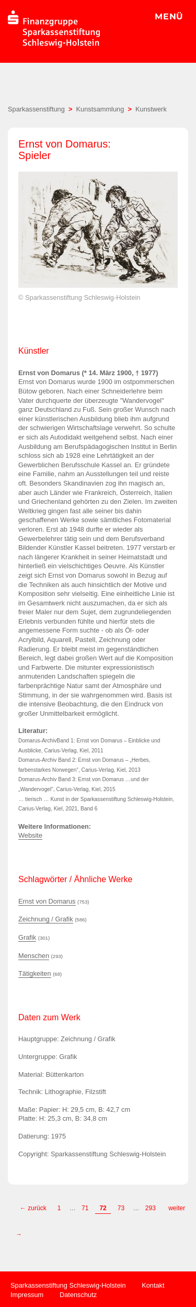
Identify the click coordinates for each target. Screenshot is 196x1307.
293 (151, 1208)
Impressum (26, 1295)
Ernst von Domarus (47, 901)
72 (102, 1208)
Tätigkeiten (34, 973)
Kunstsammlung (100, 109)
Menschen (33, 956)
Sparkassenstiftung (36, 109)
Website (30, 835)
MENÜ (169, 16)
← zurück (33, 1208)
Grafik (27, 937)
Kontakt (153, 1285)
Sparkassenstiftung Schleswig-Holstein (68, 1285)
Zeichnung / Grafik (45, 919)
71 (85, 1208)
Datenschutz (78, 1295)
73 (121, 1208)
